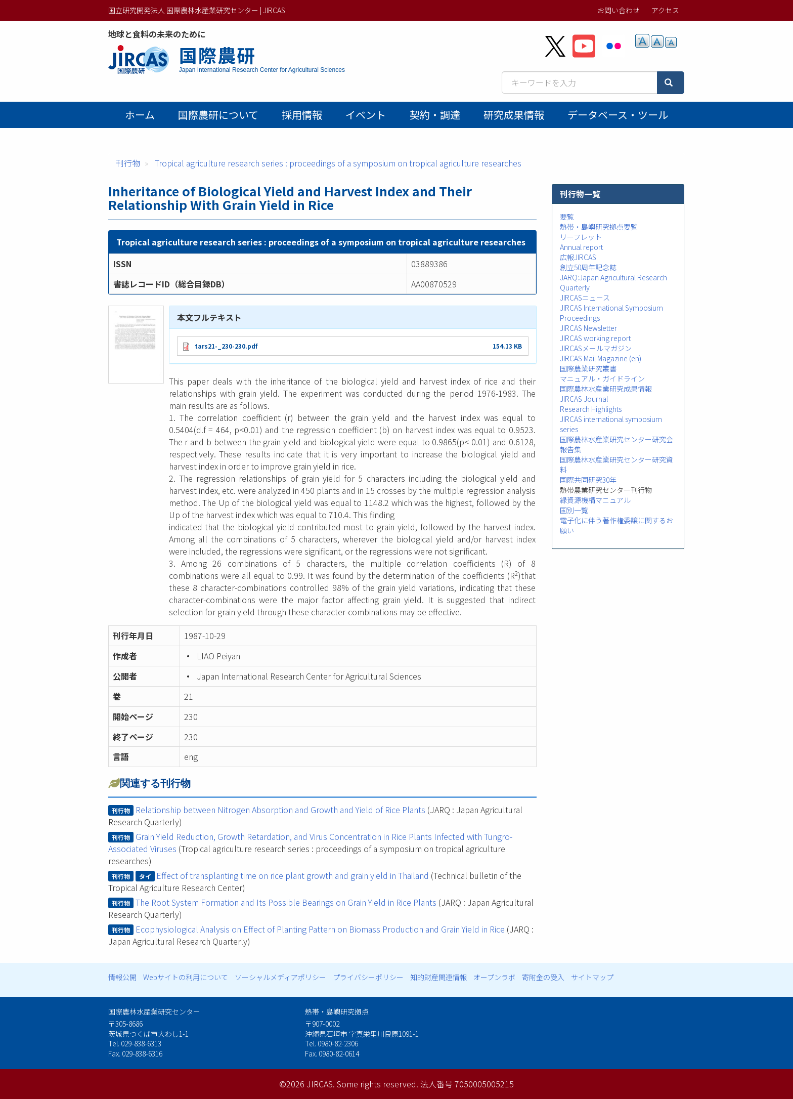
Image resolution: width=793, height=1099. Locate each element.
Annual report (581, 247)
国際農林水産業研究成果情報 (606, 389)
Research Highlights (591, 409)
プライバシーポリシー (368, 977)
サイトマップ (592, 977)
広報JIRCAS (578, 257)
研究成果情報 (513, 114)
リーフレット (581, 237)
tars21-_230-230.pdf (226, 346)
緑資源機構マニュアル (595, 500)
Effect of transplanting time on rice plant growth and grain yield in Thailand (292, 875)
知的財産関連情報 (438, 977)
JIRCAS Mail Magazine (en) (600, 358)
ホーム (140, 114)
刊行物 (128, 163)
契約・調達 (435, 114)
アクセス (665, 10)
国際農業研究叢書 (588, 368)
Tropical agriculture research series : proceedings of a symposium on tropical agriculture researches (338, 163)
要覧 (567, 217)
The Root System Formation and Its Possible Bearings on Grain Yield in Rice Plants (286, 902)
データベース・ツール (617, 114)
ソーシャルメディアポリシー (280, 977)
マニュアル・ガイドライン (602, 378)
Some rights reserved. (377, 1084)
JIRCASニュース (585, 297)
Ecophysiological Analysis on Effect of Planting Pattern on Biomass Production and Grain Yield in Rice (320, 929)
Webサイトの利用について (185, 977)
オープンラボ (494, 977)
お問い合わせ (618, 10)
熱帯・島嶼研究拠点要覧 (599, 227)
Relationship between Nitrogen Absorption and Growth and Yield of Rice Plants (280, 810)
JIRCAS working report (595, 338)
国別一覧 (574, 510)
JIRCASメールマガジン (596, 348)
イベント (365, 114)
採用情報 (302, 114)
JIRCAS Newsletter (588, 328)
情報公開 (122, 977)
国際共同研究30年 (588, 480)
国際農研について (218, 114)
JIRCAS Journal (584, 399)
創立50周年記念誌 (588, 267)
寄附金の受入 (543, 977)
